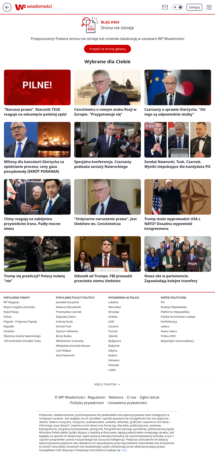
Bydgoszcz (114, 341)
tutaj (123, 450)
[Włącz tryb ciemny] (177, 7)
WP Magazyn (11, 302)
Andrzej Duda (64, 321)
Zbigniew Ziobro (66, 317)
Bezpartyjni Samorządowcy (177, 341)
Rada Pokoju (11, 312)
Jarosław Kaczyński (67, 302)
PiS (163, 302)
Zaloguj (194, 7)
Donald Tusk (63, 326)
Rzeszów (113, 365)
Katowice (114, 360)
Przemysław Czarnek (68, 312)
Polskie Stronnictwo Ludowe (178, 317)
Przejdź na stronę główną (107, 49)
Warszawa (114, 307)
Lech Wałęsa (63, 350)
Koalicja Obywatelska (174, 307)
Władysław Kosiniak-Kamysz (73, 346)
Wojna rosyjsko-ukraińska (19, 307)
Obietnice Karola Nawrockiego (22, 336)
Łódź (111, 321)
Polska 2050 (168, 336)
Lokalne (113, 302)
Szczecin (113, 326)
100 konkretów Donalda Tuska (22, 341)
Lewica (165, 326)
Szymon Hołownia (67, 331)
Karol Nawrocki (65, 355)
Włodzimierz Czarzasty (70, 341)
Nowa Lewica (169, 331)
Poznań (113, 331)
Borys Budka (64, 336)
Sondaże (9, 331)
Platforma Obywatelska (175, 312)
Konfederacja (169, 321)
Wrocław (113, 312)
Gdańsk (113, 336)
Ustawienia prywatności (126, 402)
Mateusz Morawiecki (68, 307)
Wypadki (9, 326)
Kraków (113, 317)
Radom (112, 355)
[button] (209, 7)
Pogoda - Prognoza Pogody (20, 321)
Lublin (112, 370)
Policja (7, 317)
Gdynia (112, 350)
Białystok (114, 346)
